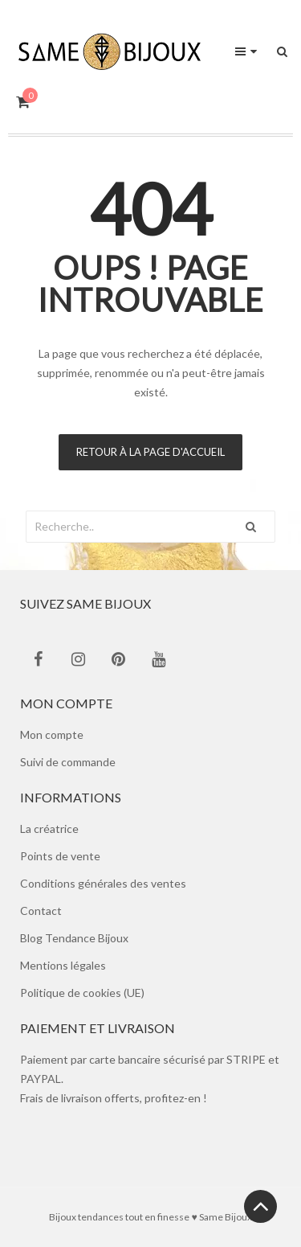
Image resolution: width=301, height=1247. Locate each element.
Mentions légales (63, 965)
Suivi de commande (68, 762)
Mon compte (51, 734)
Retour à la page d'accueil (150, 451)
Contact (41, 910)
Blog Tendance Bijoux (74, 938)
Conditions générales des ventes (103, 883)
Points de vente (60, 856)
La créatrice (49, 828)
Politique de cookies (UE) (82, 992)
